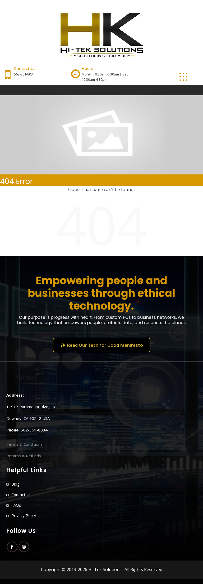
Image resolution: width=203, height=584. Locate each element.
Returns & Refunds (23, 455)
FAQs (16, 505)
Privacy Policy (23, 515)
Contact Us (21, 494)
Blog (15, 484)
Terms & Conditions (24, 444)
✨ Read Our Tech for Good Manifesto (101, 345)
